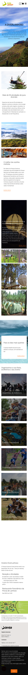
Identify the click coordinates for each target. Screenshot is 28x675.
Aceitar (14, 671)
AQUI (2, 665)
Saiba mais (7, 190)
